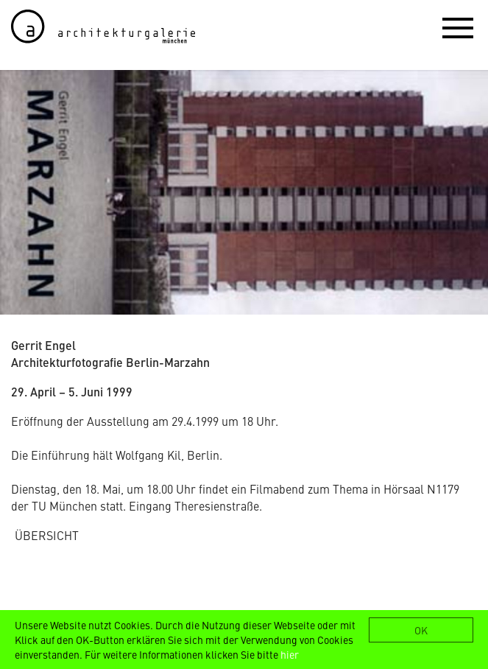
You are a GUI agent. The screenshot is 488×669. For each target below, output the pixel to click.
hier (289, 654)
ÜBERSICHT (47, 535)
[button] (457, 27)
